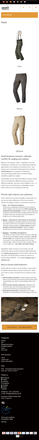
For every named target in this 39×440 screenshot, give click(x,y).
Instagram (6, 383)
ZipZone (19, 151)
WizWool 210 (5, 260)
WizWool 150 (29, 257)
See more (4, 350)
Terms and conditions (8, 417)
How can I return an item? (9, 371)
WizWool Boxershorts (11, 253)
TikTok (5, 387)
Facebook (6, 378)
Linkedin (5, 381)
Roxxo (19, 109)
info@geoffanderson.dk (13, 393)
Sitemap (3, 422)
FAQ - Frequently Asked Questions (12, 369)
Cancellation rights (7, 419)
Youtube (5, 385)
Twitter (5, 379)
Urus (19, 66)
